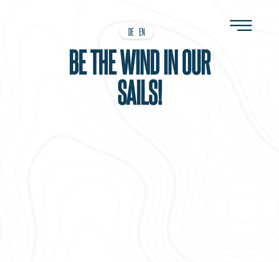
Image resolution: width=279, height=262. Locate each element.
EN (142, 31)
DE (131, 31)
